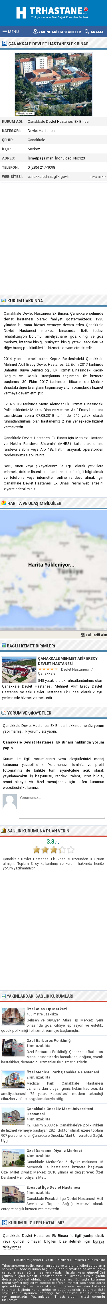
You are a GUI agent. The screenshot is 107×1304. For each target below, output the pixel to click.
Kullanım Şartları (28, 1260)
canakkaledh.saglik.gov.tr (49, 176)
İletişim (78, 1260)
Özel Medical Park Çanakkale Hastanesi (63, 1072)
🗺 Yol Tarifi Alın (93, 635)
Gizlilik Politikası (57, 1260)
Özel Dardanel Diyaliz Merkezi (54, 1151)
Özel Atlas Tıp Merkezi (47, 1009)
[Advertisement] (53, 238)
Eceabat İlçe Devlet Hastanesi (53, 1187)
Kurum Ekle (96, 1260)
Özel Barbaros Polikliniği (49, 1040)
